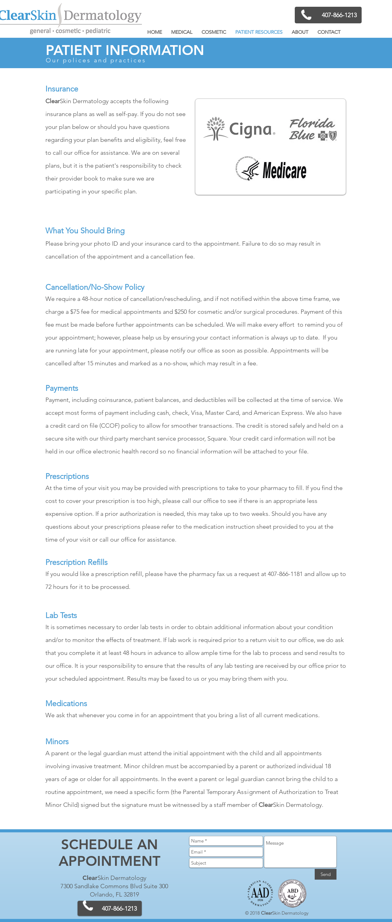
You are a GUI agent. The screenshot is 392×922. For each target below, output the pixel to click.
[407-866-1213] (328, 15)
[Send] (325, 874)
